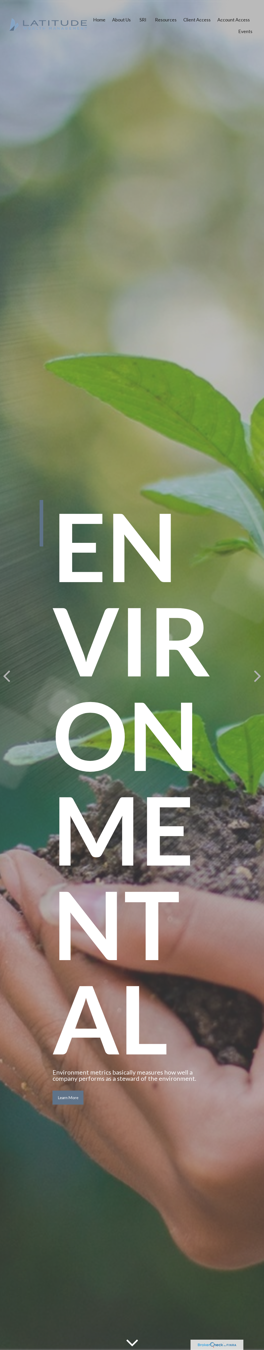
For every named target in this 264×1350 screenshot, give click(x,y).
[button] (99, 18)
